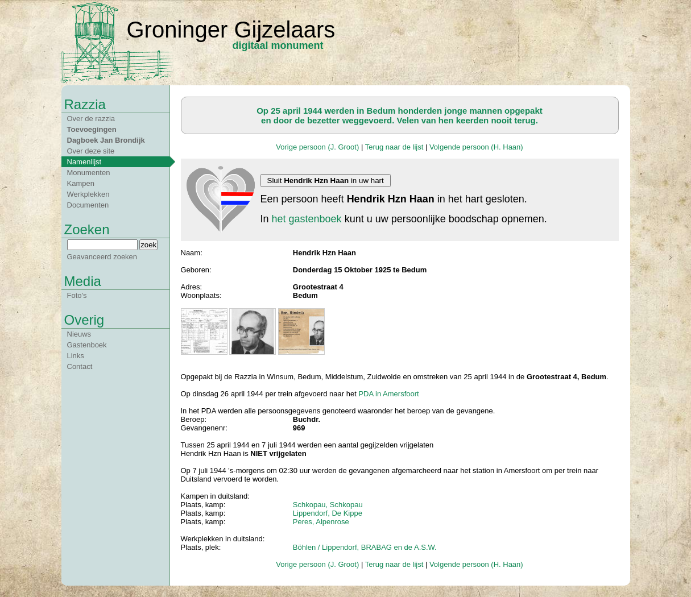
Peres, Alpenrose (321, 521)
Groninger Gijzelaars (231, 29)
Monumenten (88, 172)
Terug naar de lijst (394, 147)
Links (75, 355)
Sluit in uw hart (325, 180)
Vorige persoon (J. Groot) (317, 147)
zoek (148, 245)
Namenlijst (84, 161)
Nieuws (79, 334)
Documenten (88, 205)
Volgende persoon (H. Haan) (476, 147)
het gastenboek (307, 219)
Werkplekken (88, 194)
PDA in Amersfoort (388, 393)
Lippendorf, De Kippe (327, 513)
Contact (80, 366)
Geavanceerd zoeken (102, 256)
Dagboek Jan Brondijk (106, 140)
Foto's (77, 295)
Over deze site (91, 151)
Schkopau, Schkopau (328, 504)
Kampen (80, 183)
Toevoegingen (92, 129)
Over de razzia (91, 118)
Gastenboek (87, 345)
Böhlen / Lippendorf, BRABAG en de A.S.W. (365, 547)
